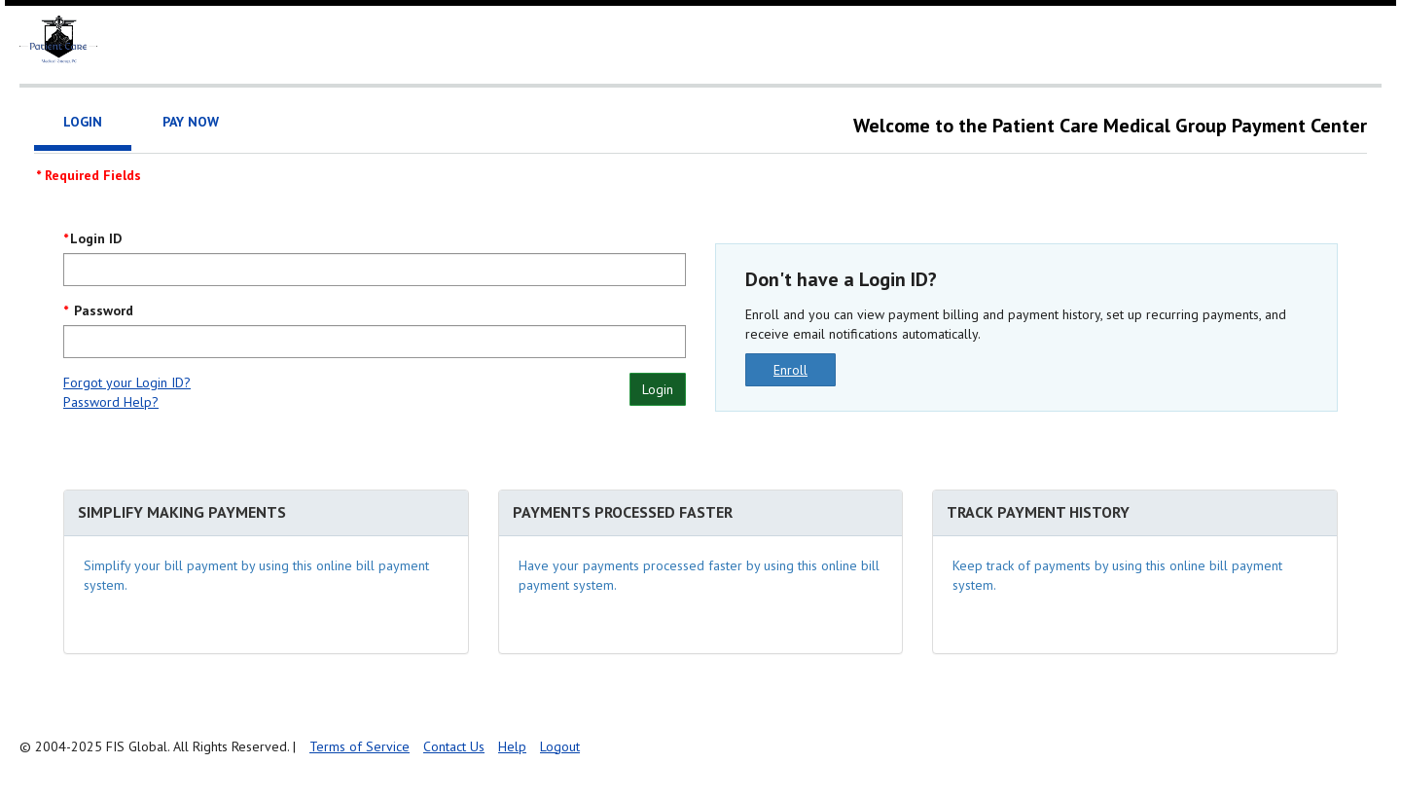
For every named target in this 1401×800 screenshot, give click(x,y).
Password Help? (111, 402)
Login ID (96, 238)
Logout (560, 746)
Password (101, 310)
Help (512, 746)
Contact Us (454, 746)
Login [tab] (82, 121)
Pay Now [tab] (190, 121)
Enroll (790, 370)
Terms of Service (359, 746)
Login (657, 389)
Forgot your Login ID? (127, 382)
